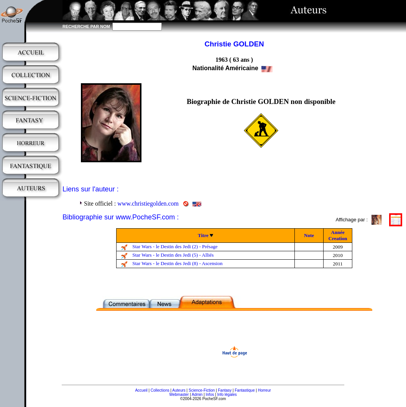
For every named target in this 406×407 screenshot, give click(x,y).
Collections (160, 390)
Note (309, 235)
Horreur (264, 390)
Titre (203, 235)
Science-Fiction (202, 390)
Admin (197, 394)
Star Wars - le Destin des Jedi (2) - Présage (174, 246)
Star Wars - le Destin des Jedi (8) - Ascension (177, 263)
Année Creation (338, 235)
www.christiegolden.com (148, 203)
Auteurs (178, 390)
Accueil (141, 390)
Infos (210, 394)
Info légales (227, 394)
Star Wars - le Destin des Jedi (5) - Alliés (173, 255)
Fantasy (225, 390)
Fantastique (245, 390)
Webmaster (179, 394)
